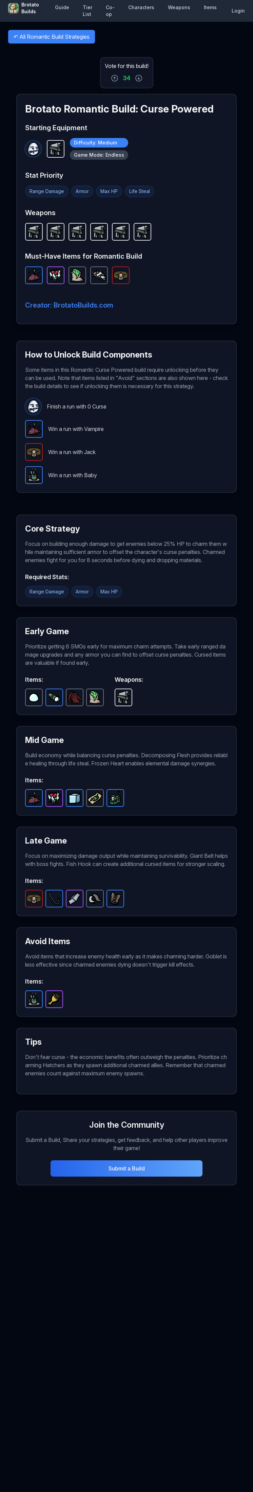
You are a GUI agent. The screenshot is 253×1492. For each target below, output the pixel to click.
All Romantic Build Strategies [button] (51, 38)
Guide (62, 7)
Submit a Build (127, 1168)
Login (238, 11)
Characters (141, 7)
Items (210, 7)
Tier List (87, 10)
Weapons (179, 7)
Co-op (110, 10)
